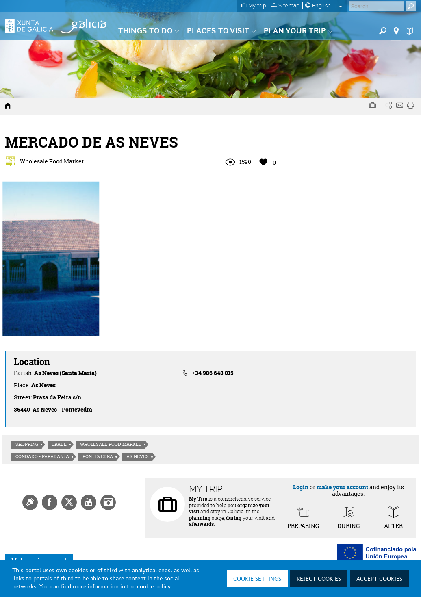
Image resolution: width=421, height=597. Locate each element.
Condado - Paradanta (42, 456)
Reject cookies (319, 579)
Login (300, 487)
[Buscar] (376, 6)
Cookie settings (257, 579)
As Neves (137, 456)
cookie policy (153, 587)
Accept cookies (379, 579)
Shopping (26, 444)
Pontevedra (97, 456)
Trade (59, 444)
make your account (342, 487)
